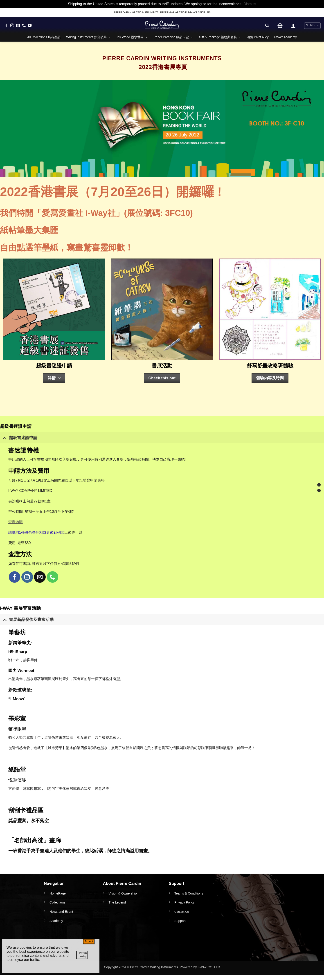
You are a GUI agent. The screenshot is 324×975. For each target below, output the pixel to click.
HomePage (58, 893)
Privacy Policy (184, 902)
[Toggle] (4, 437)
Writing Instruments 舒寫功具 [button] (88, 37)
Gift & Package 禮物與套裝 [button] (220, 37)
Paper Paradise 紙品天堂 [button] (173, 37)
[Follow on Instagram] (12, 26)
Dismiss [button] (249, 4)
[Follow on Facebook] (6, 26)
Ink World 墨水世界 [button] (132, 37)
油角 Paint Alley (258, 37)
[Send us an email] (18, 26)
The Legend (117, 902)
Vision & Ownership (123, 893)
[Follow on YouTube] (30, 26)
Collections (57, 902)
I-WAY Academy (285, 37)
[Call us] (24, 26)
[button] (267, 25)
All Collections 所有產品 (44, 37)
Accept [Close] (89, 941)
